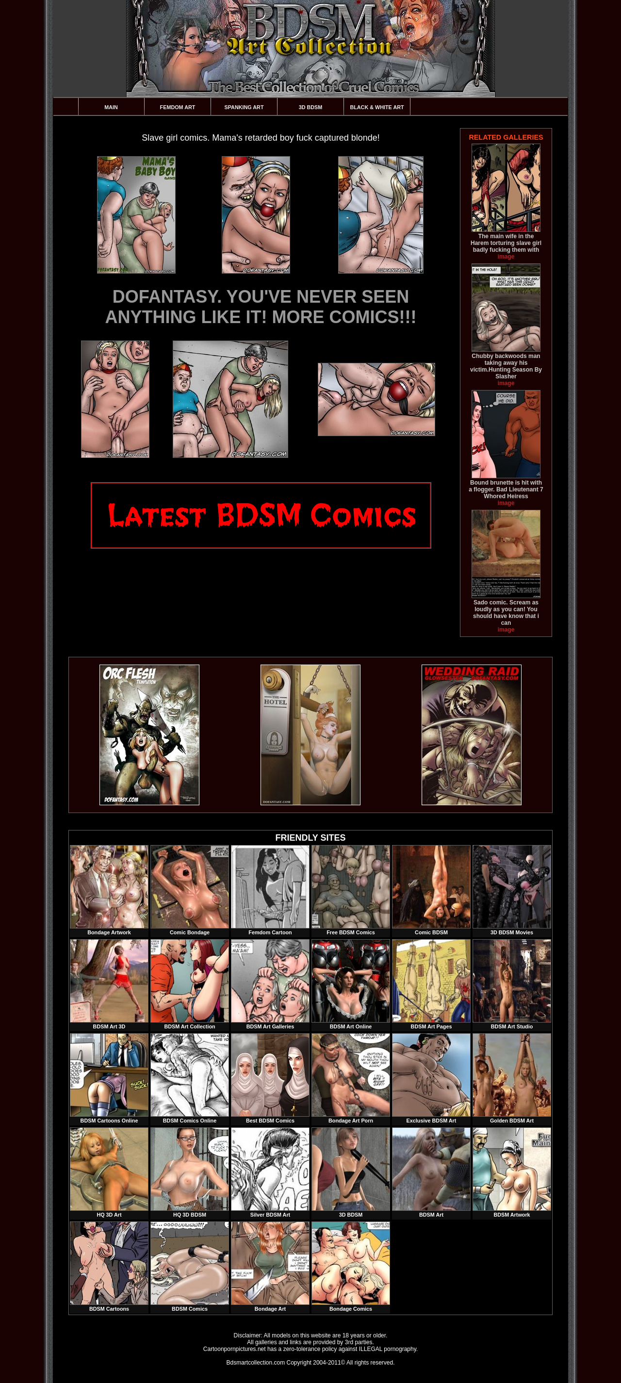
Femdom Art (178, 107)
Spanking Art (244, 107)
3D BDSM (311, 107)
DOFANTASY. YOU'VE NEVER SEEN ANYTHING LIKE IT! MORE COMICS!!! (261, 307)
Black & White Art (377, 107)
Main (111, 107)
